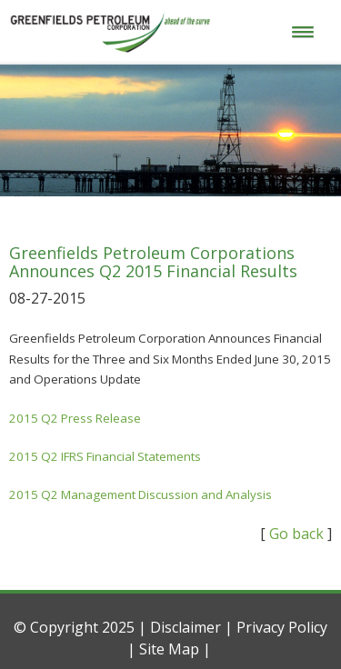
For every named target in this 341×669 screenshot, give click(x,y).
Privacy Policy (281, 627)
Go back (296, 534)
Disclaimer (185, 627)
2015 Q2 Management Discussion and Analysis (140, 494)
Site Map (169, 649)
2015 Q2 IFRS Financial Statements (105, 456)
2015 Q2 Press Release (75, 418)
